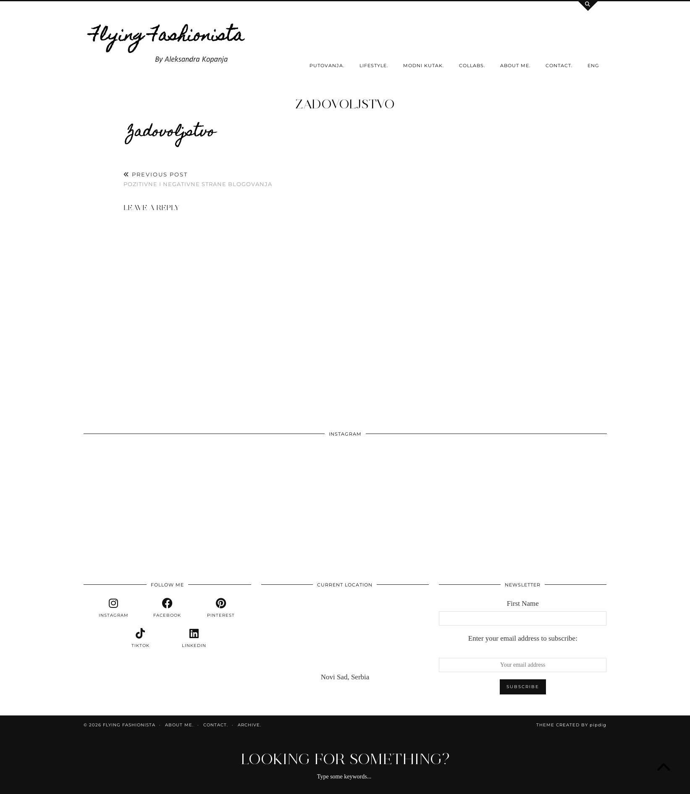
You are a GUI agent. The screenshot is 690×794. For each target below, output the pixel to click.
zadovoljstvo (345, 104)
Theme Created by (571, 725)
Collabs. (472, 65)
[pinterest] (221, 608)
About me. (515, 65)
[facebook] (167, 608)
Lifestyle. (373, 65)
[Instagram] (136, 494)
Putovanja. (327, 65)
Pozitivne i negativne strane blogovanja (197, 179)
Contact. (559, 65)
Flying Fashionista (129, 725)
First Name (523, 603)
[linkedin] (194, 638)
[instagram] (113, 608)
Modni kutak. (423, 65)
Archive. (249, 725)
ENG (593, 65)
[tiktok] (140, 638)
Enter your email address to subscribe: (522, 638)
